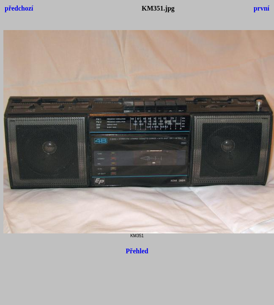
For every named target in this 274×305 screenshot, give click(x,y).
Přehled (137, 251)
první (261, 8)
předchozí (19, 8)
